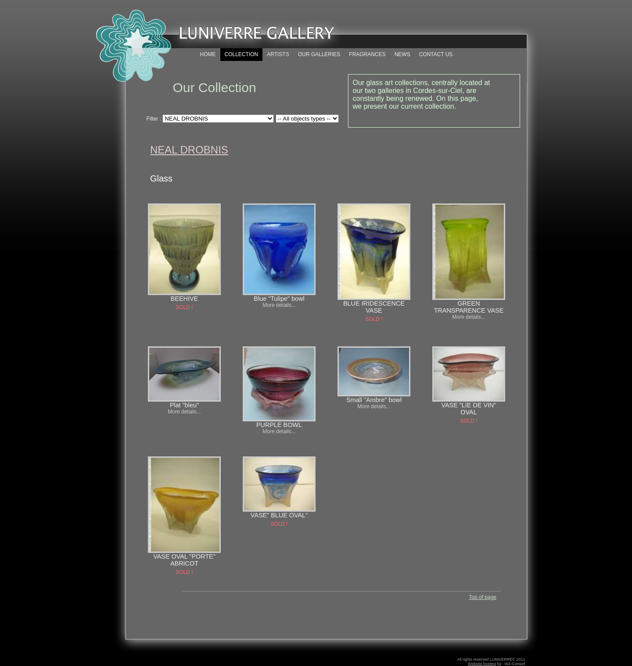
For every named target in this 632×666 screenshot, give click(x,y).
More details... (278, 305)
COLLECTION (242, 54)
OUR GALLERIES (319, 54)
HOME (208, 54)
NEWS (402, 54)
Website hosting (482, 664)
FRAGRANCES (367, 54)
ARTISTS (278, 54)
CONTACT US (436, 54)
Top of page (482, 597)
